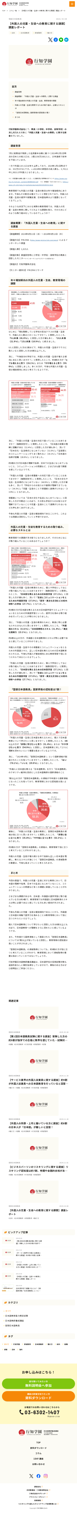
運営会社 (37, 1486)
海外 (21, 1349)
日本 (13, 33)
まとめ (17, 117)
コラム (38, 1453)
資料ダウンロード (38, 1448)
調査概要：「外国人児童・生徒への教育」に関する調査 (36, 96)
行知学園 (16, 1344)
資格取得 (38, 33)
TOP (3, 11)
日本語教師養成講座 (14, 1320)
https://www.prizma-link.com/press (44, 240)
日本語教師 (25, 33)
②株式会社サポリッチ (37, 1493)
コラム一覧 (13, 11)
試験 (5, 1349)
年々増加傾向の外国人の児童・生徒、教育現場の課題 (35, 100)
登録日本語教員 (15, 19)
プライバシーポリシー (37, 1497)
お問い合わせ (38, 1464)
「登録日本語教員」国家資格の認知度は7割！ (32, 112)
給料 (58, 1344)
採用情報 (37, 1500)
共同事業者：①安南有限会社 (37, 1490)
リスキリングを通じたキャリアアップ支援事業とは (37, 1504)
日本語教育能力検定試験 (16, 1315)
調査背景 (18, 92)
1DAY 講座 (38, 1458)
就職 (66, 1344)
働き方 (49, 33)
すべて (8, 1311)
